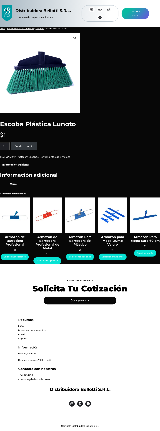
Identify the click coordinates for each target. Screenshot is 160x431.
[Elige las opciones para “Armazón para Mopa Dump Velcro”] (113, 257)
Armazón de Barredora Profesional (15, 240)
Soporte (23, 338)
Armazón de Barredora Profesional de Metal (47, 242)
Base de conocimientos (32, 330)
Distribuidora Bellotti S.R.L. (43, 10)
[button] (75, 38)
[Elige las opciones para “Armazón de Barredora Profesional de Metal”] (47, 260)
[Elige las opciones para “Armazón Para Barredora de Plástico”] (80, 257)
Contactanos (135, 13)
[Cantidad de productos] (5, 146)
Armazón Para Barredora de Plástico (80, 240)
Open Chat (82, 300)
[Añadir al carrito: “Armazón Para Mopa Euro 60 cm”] (145, 253)
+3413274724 (25, 375)
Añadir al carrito (24, 146)
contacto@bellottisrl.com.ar (34, 379)
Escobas (39, 28)
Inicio (2, 28)
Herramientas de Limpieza (20, 28)
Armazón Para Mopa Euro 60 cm (145, 239)
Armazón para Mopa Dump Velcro (112, 240)
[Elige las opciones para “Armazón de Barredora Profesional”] (15, 257)
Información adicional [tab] (15, 164)
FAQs (21, 326)
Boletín (22, 334)
